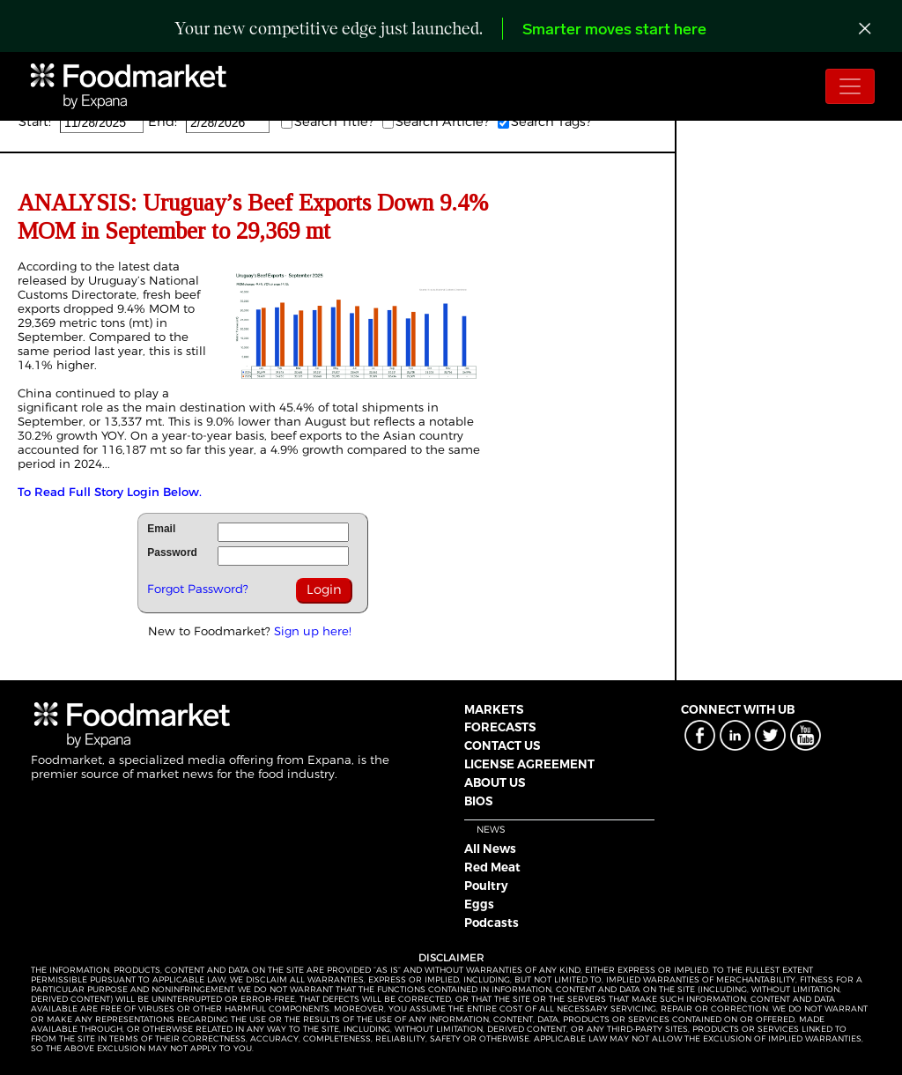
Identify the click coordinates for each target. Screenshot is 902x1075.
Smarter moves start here (614, 30)
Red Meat (492, 867)
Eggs (479, 904)
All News (490, 848)
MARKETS (493, 709)
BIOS (478, 801)
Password (172, 552)
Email (161, 529)
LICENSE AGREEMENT (529, 764)
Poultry (486, 886)
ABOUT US (494, 782)
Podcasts (491, 923)
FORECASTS (500, 727)
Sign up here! (312, 631)
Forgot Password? (197, 589)
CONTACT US (502, 745)
